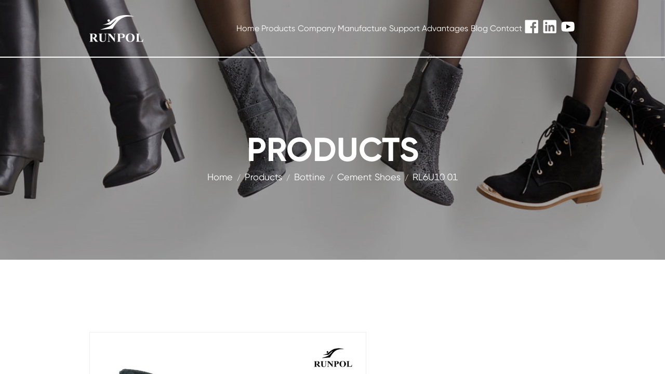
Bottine (309, 176)
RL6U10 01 (435, 176)
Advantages (445, 28)
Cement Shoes (369, 176)
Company (317, 28)
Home (247, 28)
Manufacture (362, 28)
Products (278, 28)
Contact (506, 28)
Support (404, 28)
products (263, 176)
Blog (479, 28)
